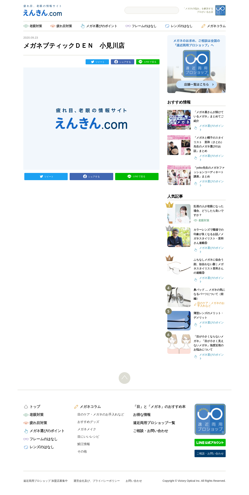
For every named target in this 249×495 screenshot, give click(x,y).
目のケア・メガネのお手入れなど (100, 414)
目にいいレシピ (88, 436)
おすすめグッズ (88, 421)
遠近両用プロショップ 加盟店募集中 (45, 480)
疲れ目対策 (64, 26)
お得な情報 (142, 415)
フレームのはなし (144, 26)
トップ (35, 407)
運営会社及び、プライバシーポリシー (97, 480)
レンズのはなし (182, 26)
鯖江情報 (83, 444)
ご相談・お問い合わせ (150, 431)
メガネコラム (216, 26)
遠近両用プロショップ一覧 (154, 423)
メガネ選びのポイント (101, 26)
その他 (82, 451)
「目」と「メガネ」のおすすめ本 (159, 407)
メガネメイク (86, 429)
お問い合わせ (134, 480)
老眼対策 (36, 26)
